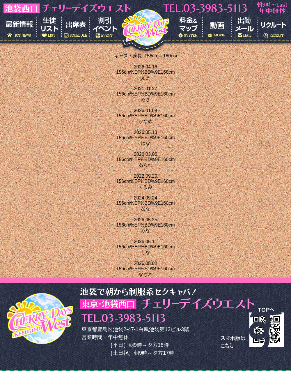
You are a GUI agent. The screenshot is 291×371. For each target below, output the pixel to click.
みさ (145, 99)
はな (145, 143)
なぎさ (145, 274)
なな (145, 208)
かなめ (145, 121)
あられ (145, 164)
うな (145, 252)
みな (145, 230)
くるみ (145, 186)
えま (145, 77)
